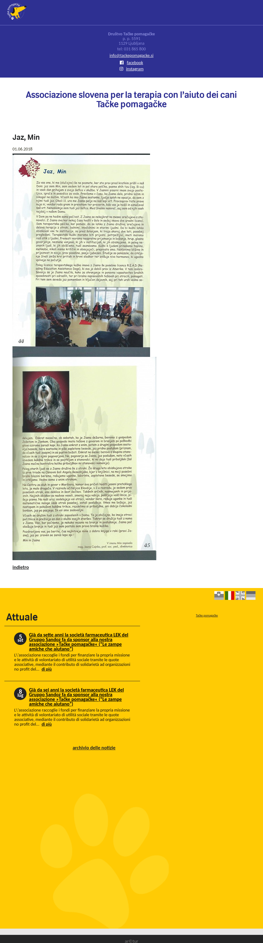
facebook (131, 62)
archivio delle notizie (94, 747)
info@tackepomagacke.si (131, 55)
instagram (131, 69)
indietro (20, 567)
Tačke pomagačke (207, 615)
